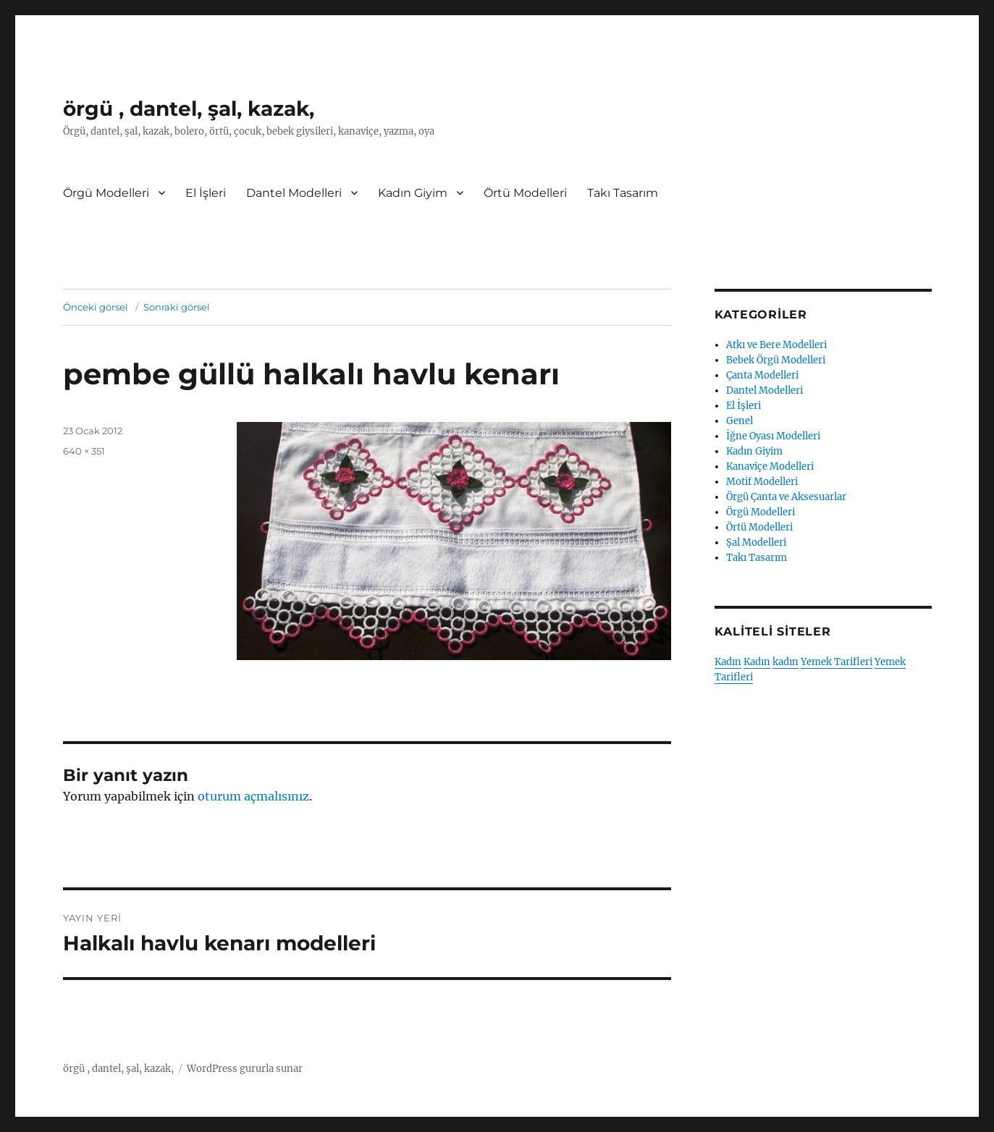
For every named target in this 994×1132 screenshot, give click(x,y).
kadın (785, 662)
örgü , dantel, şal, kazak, (188, 108)
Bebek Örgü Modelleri (775, 360)
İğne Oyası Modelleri (773, 436)
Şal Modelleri (756, 542)
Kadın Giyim (412, 193)
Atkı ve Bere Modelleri (776, 345)
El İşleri (205, 193)
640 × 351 (84, 451)
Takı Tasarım (622, 193)
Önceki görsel (95, 307)
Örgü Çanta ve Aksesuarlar (786, 497)
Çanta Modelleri (762, 375)
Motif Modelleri (762, 482)
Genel (739, 421)
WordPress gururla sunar (245, 1069)
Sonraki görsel (176, 307)
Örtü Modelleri (525, 193)
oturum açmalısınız (253, 796)
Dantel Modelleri (294, 193)
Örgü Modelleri (106, 193)
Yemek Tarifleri (836, 662)
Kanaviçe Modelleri (770, 466)
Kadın (728, 662)
